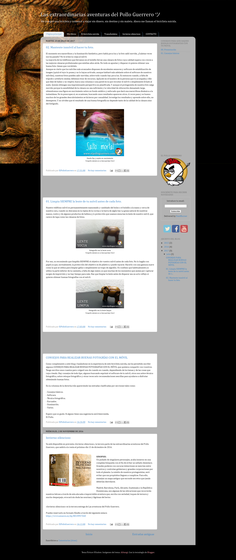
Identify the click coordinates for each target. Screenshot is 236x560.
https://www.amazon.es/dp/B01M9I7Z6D (66, 516)
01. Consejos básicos (170, 53)
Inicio (89, 534)
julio (168, 254)
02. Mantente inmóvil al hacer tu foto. (70, 47)
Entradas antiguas (143, 534)
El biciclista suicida (90, 34)
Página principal (54, 34)
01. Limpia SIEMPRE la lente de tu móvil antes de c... (177, 271)
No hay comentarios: (97, 171)
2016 (166, 247)
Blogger (150, 552)
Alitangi (124, 552)
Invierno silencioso (131, 34)
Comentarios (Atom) (68, 541)
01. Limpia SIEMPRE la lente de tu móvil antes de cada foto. (84, 201)
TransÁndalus (110, 34)
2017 (166, 251)
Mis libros (71, 34)
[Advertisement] (100, 186)
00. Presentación (168, 50)
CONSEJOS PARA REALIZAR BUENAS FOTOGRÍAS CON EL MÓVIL (87, 357)
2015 (166, 243)
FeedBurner (181, 216)
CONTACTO (151, 34)
